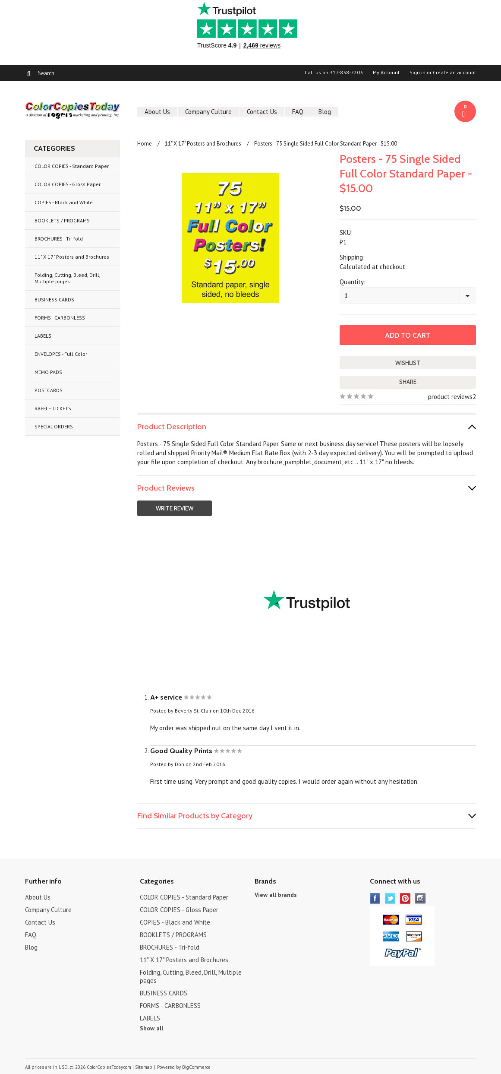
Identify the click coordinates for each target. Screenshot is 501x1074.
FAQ (297, 112)
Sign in (417, 73)
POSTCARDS (49, 390)
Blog (324, 112)
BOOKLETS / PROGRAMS (62, 220)
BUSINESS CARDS (54, 299)
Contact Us (262, 112)
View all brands (276, 895)
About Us (157, 112)
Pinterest (405, 898)
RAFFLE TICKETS (53, 408)
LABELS (43, 336)
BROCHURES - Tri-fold (59, 238)
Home (144, 143)
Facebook (375, 898)
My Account (386, 73)
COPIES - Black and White (64, 202)
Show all (151, 1028)
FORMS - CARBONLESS (60, 317)
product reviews (450, 397)
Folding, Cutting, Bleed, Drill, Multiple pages (68, 278)
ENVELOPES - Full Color (61, 354)
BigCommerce (196, 1067)
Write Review (174, 508)
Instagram (420, 898)
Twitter (390, 898)
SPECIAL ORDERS (54, 426)
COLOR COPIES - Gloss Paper (68, 184)
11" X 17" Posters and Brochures (72, 256)
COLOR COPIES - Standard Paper (72, 166)
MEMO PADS (48, 372)
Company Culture (208, 112)
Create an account (454, 73)
